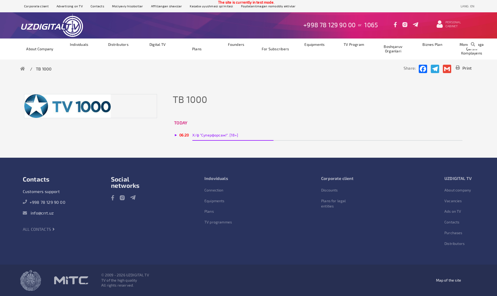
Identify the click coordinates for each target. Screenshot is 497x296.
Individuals (79, 44)
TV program (354, 44)
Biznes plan (432, 44)
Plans (197, 49)
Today (180, 122)
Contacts (97, 6)
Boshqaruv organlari (393, 48)
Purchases (453, 233)
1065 (371, 25)
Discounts (329, 190)
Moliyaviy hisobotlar (127, 6)
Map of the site (448, 280)
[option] (67, 106)
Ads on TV (452, 211)
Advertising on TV (70, 6)
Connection (214, 190)
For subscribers (275, 49)
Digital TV (157, 44)
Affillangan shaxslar (166, 6)
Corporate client (36, 6)
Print (464, 67)
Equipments (314, 44)
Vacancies (453, 201)
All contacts (39, 229)
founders (236, 44)
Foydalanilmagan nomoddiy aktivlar (268, 6)
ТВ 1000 (44, 68)
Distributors (118, 44)
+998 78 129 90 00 (329, 25)
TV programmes (218, 222)
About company (39, 49)
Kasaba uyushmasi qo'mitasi (211, 6)
